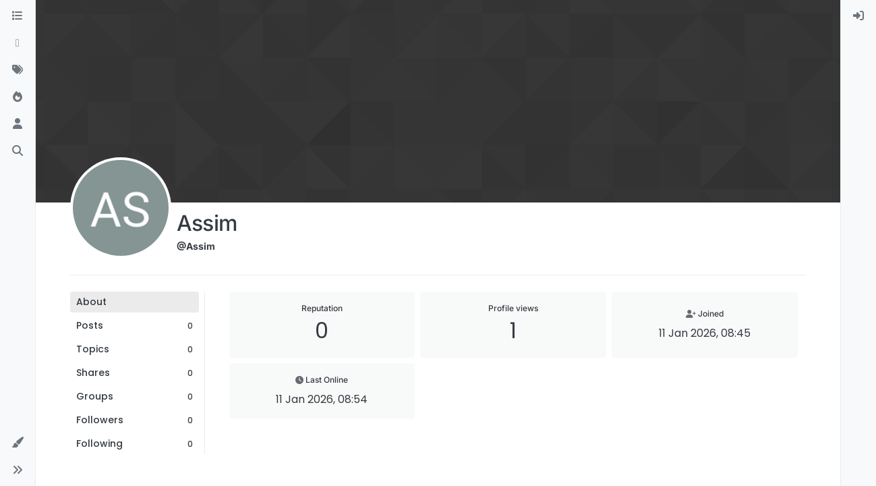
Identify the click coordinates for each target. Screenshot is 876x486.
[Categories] (17, 16)
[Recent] (17, 43)
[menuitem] (858, 16)
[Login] (858, 16)
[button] (17, 443)
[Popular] (17, 97)
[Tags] (17, 70)
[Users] (17, 124)
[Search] (17, 151)
